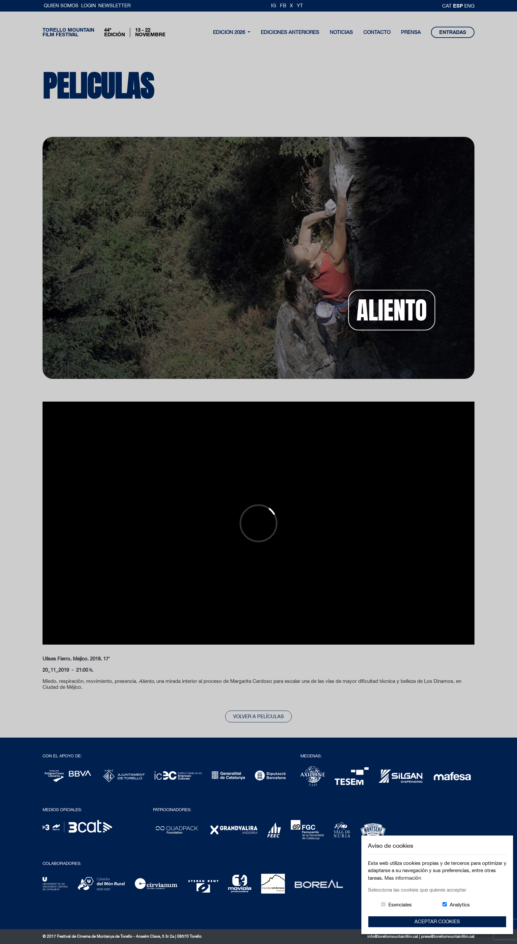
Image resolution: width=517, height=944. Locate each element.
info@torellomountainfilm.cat (393, 936)
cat (447, 6)
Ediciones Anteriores (290, 32)
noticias (341, 32)
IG (273, 5)
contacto (376, 32)
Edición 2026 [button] (229, 32)
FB (283, 5)
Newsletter (114, 5)
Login (88, 5)
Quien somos (62, 5)
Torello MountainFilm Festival (68, 32)
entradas (452, 32)
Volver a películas (258, 716)
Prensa (411, 32)
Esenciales (400, 904)
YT (300, 5)
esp (458, 6)
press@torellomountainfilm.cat (447, 936)
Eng (469, 6)
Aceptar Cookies (437, 921)
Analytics (460, 904)
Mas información (402, 878)
